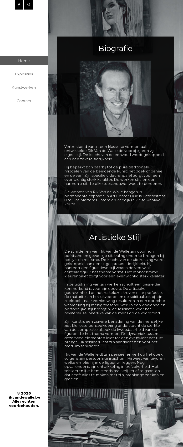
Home (24, 60)
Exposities (24, 74)
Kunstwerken (24, 87)
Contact (24, 101)
